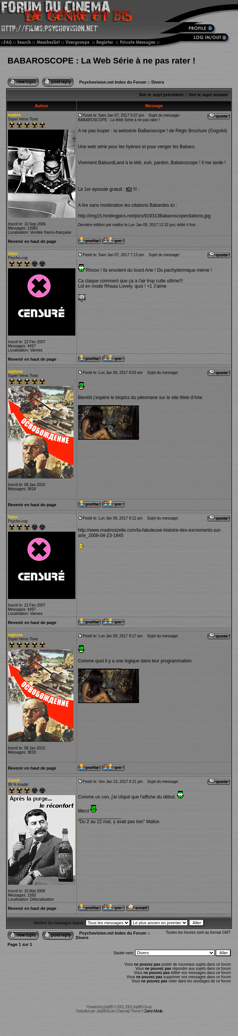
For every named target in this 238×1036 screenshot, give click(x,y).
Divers (157, 82)
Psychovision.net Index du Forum (112, 82)
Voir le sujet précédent (161, 94)
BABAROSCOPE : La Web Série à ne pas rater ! (102, 60)
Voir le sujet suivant (208, 94)
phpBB (108, 1007)
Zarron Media (153, 1011)
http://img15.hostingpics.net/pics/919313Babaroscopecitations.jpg (144, 216)
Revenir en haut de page (32, 241)
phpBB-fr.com (106, 1011)
